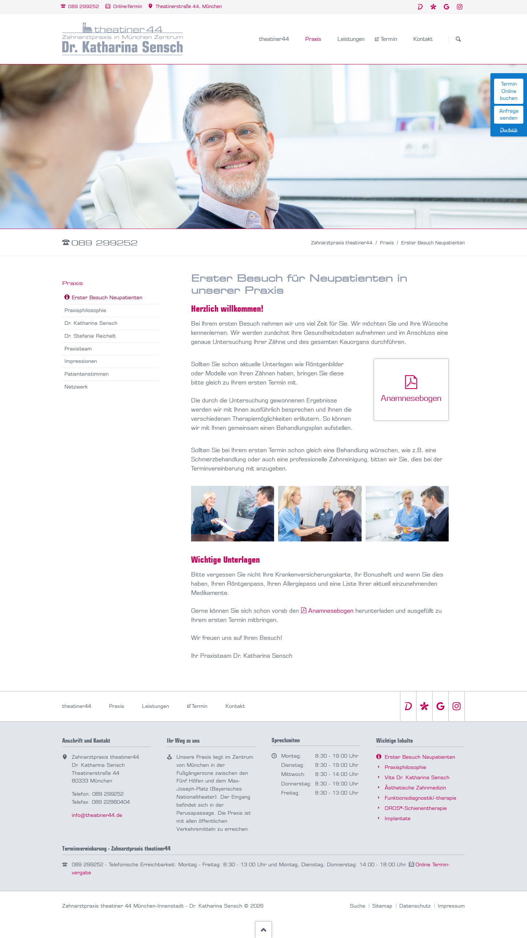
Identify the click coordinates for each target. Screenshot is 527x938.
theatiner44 (76, 706)
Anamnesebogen (331, 610)
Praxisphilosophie (85, 310)
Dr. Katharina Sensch (90, 323)
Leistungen (155, 706)
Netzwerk (76, 387)
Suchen (458, 39)
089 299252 (104, 243)
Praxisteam (78, 349)
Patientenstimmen (86, 374)
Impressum (451, 906)
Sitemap (382, 906)
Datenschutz (415, 906)
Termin (200, 706)
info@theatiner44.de (97, 815)
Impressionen (80, 361)
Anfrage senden (509, 114)
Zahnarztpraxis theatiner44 (342, 243)
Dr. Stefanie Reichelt (90, 336)
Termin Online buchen (508, 91)
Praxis (387, 243)
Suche (357, 906)
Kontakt (235, 706)
